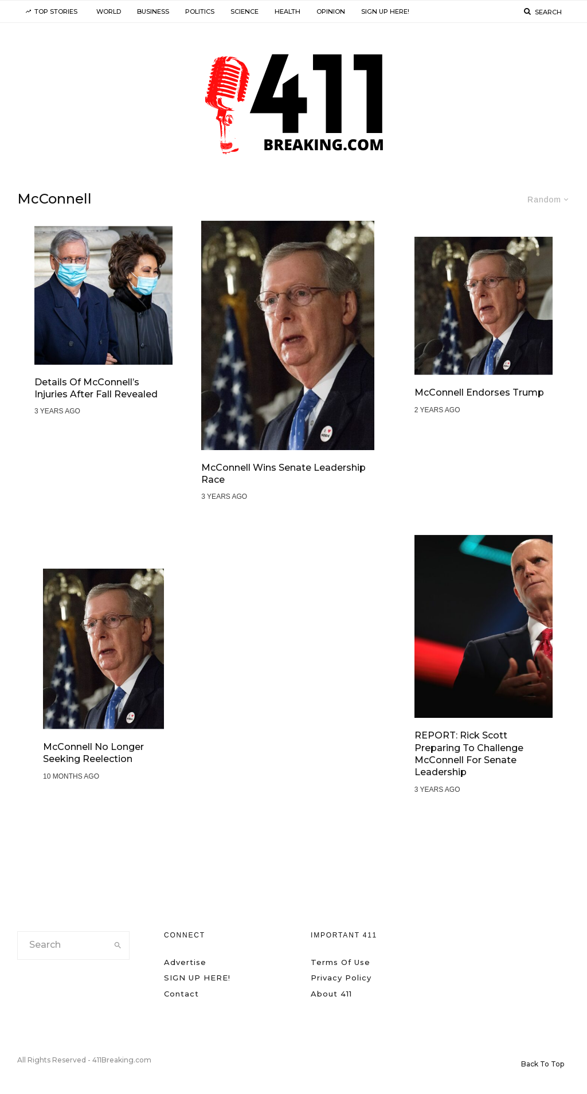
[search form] (62, 945)
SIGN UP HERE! (385, 11)
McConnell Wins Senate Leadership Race (283, 473)
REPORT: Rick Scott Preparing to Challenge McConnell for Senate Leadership (468, 754)
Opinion (330, 11)
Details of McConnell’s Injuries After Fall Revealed (96, 388)
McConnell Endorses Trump (479, 392)
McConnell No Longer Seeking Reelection (93, 753)
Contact (181, 993)
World (108, 11)
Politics (199, 11)
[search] (118, 945)
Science (244, 11)
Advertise (185, 962)
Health (287, 11)
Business (153, 11)
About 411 (331, 993)
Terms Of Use (340, 962)
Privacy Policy (341, 977)
